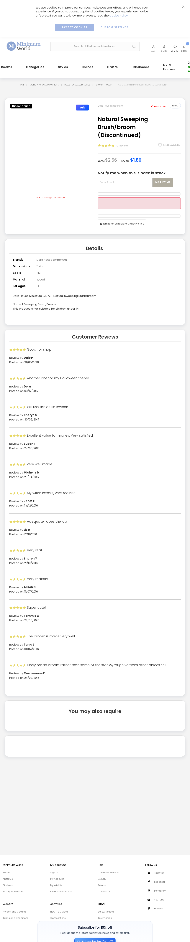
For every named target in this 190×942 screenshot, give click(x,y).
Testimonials (105, 918)
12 (122, 145)
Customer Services (108, 872)
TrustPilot (159, 873)
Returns (102, 885)
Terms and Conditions (15, 918)
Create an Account (61, 891)
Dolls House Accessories (77, 84)
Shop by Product (104, 84)
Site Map (7, 885)
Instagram (160, 890)
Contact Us (104, 891)
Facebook (159, 881)
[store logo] (24, 46)
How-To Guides (59, 911)
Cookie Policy (118, 15)
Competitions (58, 918)
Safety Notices (106, 911)
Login (153, 51)
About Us (8, 878)
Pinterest (158, 908)
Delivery (102, 878)
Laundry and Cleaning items (44, 84)
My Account (57, 878)
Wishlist (175, 51)
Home (21, 84)
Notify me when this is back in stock (132, 173)
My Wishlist (56, 885)
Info (142, 223)
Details (94, 248)
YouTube (159, 899)
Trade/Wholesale (12, 891)
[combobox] (95, 46)
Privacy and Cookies (14, 911)
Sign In (54, 872)
